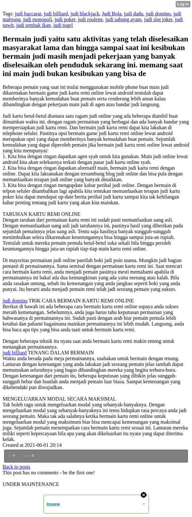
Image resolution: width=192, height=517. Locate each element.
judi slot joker (158, 19)
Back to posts (16, 467)
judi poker (64, 19)
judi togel (63, 25)
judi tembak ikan (33, 25)
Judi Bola (111, 13)
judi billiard (56, 13)
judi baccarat (28, 13)
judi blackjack (85, 13)
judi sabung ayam (123, 19)
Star (28, 456)
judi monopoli (37, 19)
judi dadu (133, 13)
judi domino (158, 13)
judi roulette (90, 19)
